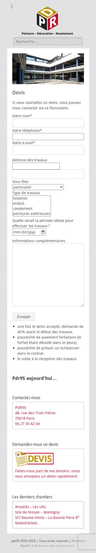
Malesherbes (26, 522)
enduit (32, 203)
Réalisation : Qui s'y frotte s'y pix (55, 545)
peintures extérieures (32, 213)
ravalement (32, 208)
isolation (32, 198)
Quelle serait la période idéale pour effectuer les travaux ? (42, 226)
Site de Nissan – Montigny (37, 512)
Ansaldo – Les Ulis (30, 506)
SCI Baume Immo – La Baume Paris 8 (47, 517)
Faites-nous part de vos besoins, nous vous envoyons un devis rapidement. (47, 471)
